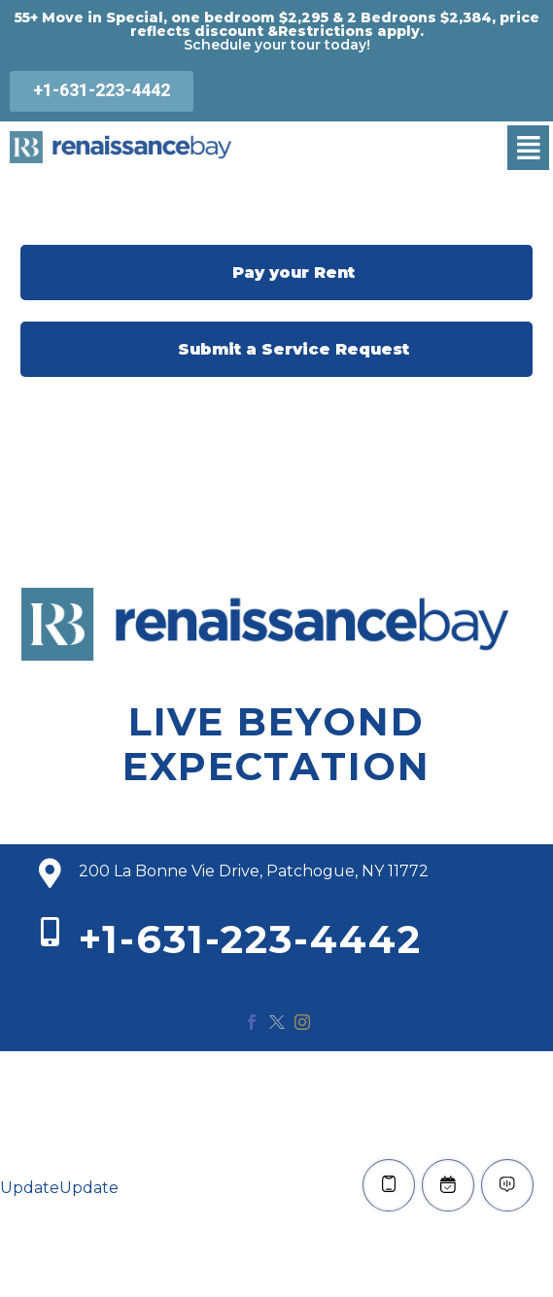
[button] (528, 148)
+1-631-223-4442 (250, 939)
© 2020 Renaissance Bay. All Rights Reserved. (277, 1075)
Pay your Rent (276, 272)
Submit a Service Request (276, 349)
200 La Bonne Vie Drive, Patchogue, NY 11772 (254, 871)
